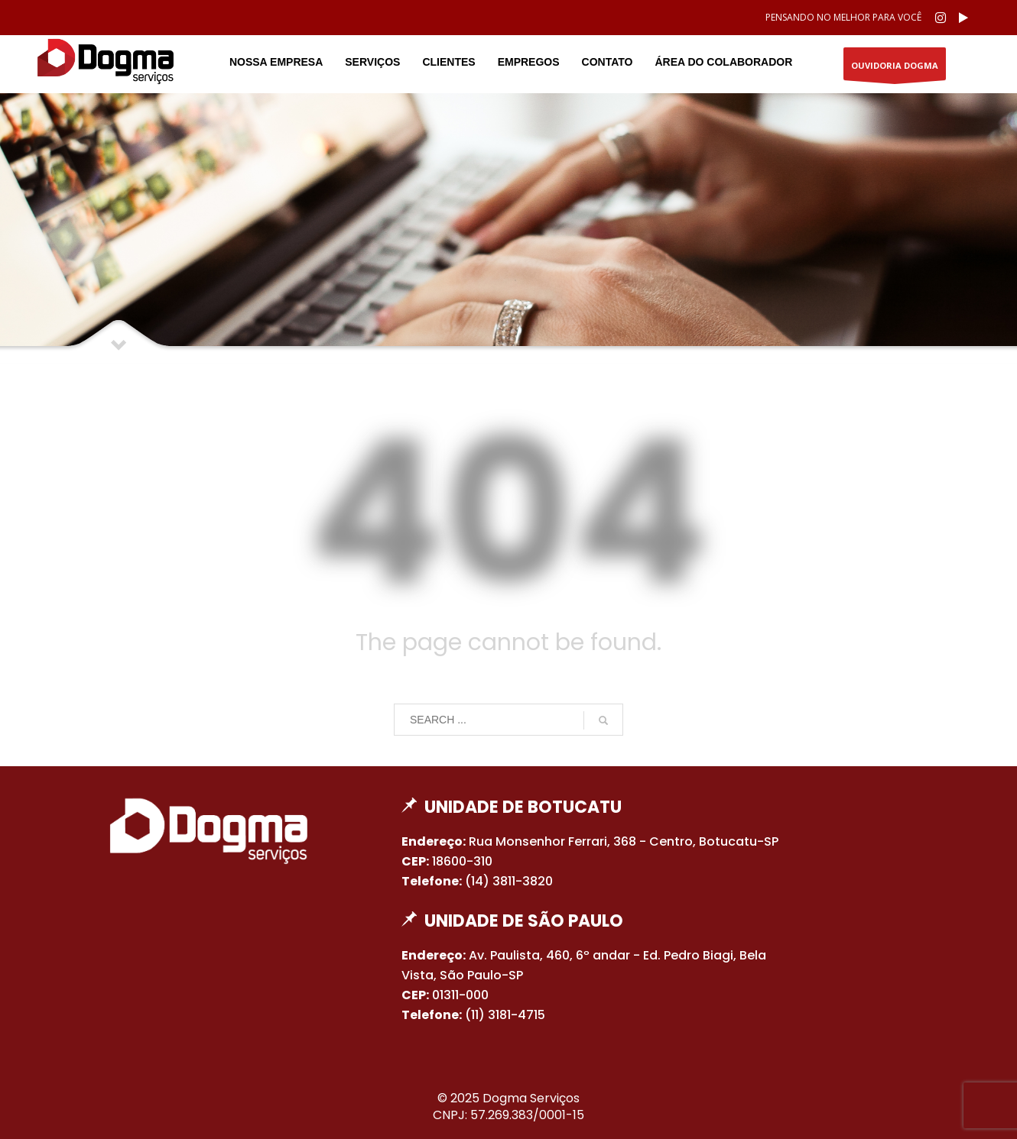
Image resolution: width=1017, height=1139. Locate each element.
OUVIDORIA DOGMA (894, 70)
